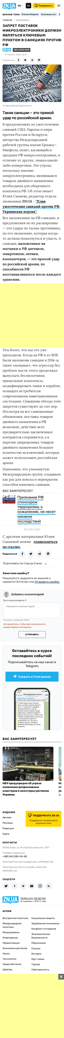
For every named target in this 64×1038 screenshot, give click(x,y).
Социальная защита (43, 918)
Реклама (8, 822)
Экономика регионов (15, 948)
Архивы (7, 817)
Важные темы (11, 14)
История (36, 953)
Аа (28, 5)
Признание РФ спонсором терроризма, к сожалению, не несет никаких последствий (36, 509)
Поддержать (44, 5)
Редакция (8, 828)
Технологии (9, 958)
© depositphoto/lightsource (17, 105)
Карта (6, 833)
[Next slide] (58, 14)
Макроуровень (11, 932)
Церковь (7, 969)
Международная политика (12, 925)
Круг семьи (37, 959)
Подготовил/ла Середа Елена (22, 563)
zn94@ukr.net (45, 861)
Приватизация (11, 943)
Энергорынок (10, 937)
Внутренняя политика (15, 918)
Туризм (35, 964)
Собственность (40, 969)
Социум (35, 948)
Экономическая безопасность (40, 936)
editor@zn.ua (10, 870)
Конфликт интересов (43, 928)
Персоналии (38, 943)
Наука (6, 953)
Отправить (32, 634)
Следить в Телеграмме (32, 676)
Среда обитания (12, 964)
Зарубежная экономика (45, 923)
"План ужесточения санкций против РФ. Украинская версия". (31, 206)
